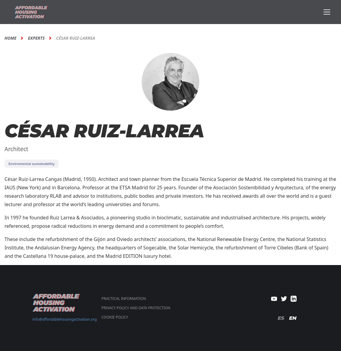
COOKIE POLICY (114, 317)
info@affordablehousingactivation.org (64, 319)
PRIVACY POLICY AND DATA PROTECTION (135, 307)
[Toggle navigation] (327, 12)
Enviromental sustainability (31, 163)
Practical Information (123, 298)
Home (11, 38)
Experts (36, 38)
